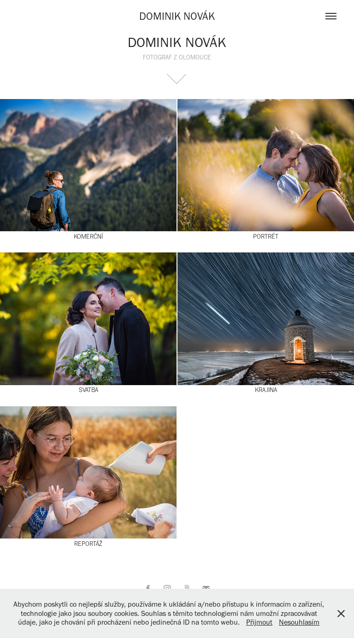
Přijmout (259, 622)
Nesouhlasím (299, 622)
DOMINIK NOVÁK (177, 16)
